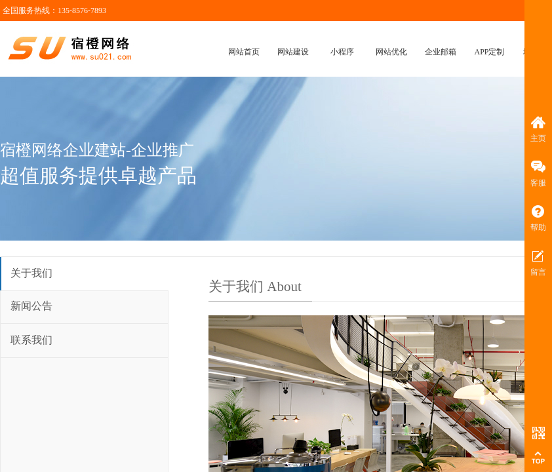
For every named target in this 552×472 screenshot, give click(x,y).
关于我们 (31, 273)
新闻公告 (31, 305)
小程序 (342, 51)
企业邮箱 (440, 51)
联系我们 (31, 339)
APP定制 (489, 51)
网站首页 (244, 51)
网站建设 (293, 51)
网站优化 (391, 51)
